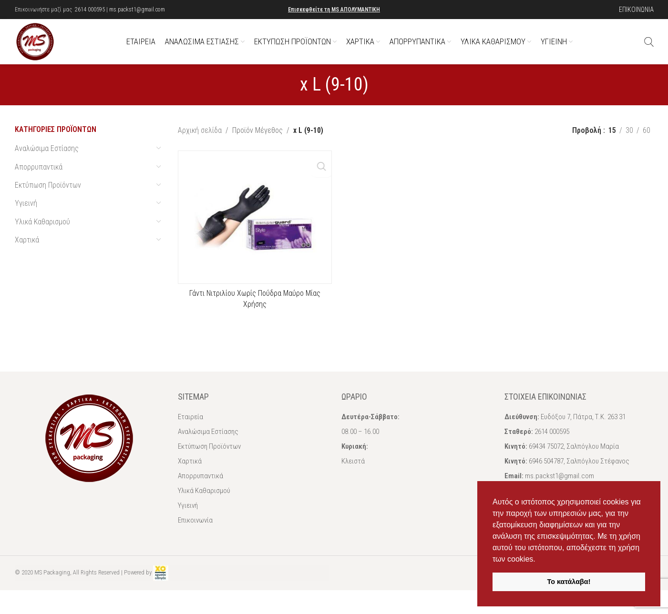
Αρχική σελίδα (200, 142)
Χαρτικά (27, 251)
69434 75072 (546, 458)
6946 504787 (546, 473)
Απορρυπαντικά (38, 178)
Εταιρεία (190, 428)
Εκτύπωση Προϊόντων (48, 196)
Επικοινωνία (195, 532)
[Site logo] (41, 46)
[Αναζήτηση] (648, 47)
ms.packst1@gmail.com (137, 9)
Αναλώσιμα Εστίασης (47, 160)
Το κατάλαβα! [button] (569, 581)
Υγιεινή (26, 215)
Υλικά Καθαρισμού (42, 233)
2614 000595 (90, 9)
